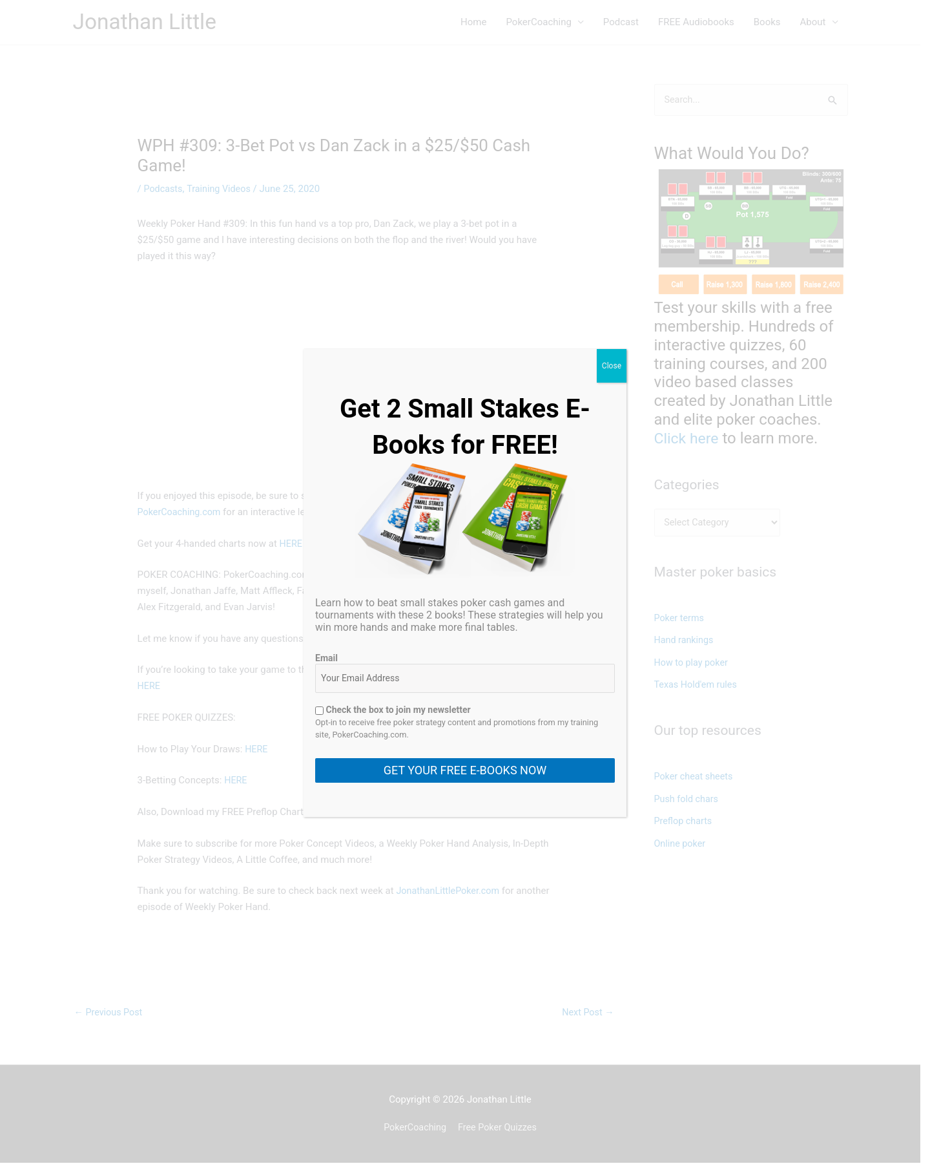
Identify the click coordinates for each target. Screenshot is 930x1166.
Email (326, 658)
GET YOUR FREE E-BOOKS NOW (465, 770)
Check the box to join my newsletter (393, 710)
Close (611, 365)
